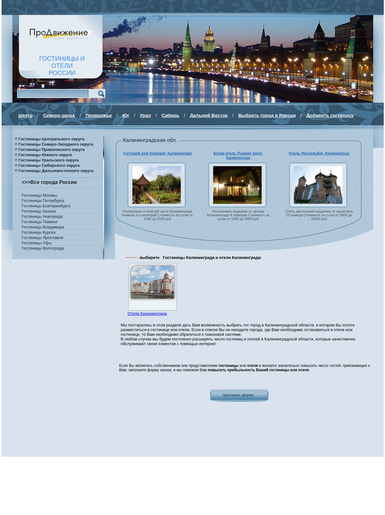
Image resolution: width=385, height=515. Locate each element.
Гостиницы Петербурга (43, 200)
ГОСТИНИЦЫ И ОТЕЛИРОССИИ (62, 65)
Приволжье (98, 115)
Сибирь (170, 115)
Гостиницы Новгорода (42, 216)
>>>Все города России (49, 182)
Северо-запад (59, 115)
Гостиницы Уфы (37, 243)
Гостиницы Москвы (39, 195)
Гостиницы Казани (39, 211)
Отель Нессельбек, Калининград (319, 153)
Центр (26, 115)
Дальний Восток (208, 115)
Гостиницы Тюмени (40, 221)
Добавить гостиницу (330, 115)
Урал (145, 115)
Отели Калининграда (147, 313)
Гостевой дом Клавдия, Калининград (157, 153)
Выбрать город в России (267, 115)
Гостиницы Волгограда (43, 248)
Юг (125, 115)
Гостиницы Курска (39, 232)
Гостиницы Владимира (43, 227)
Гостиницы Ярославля (42, 237)
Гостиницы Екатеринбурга (46, 206)
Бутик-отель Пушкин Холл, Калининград (238, 155)
